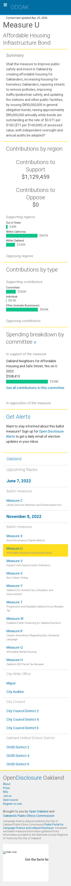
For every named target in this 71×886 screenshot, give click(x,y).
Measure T (35, 606)
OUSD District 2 (17, 747)
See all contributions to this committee (35, 388)
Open (33, 777)
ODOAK (20, 7)
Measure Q (35, 649)
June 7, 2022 (18, 481)
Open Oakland (38, 811)
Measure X (35, 538)
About (6, 784)
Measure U (35, 550)
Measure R (35, 635)
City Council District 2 (22, 711)
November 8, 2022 (23, 516)
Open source (10, 799)
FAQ (5, 791)
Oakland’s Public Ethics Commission (28, 816)
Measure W (35, 621)
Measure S (35, 575)
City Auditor (15, 692)
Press (6, 787)
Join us (7, 795)
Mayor (11, 683)
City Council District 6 (22, 728)
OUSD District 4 (17, 756)
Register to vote (12, 803)
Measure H (35, 662)
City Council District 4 (22, 719)
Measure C (35, 503)
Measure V (35, 563)
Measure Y (35, 590)
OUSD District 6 (17, 764)
